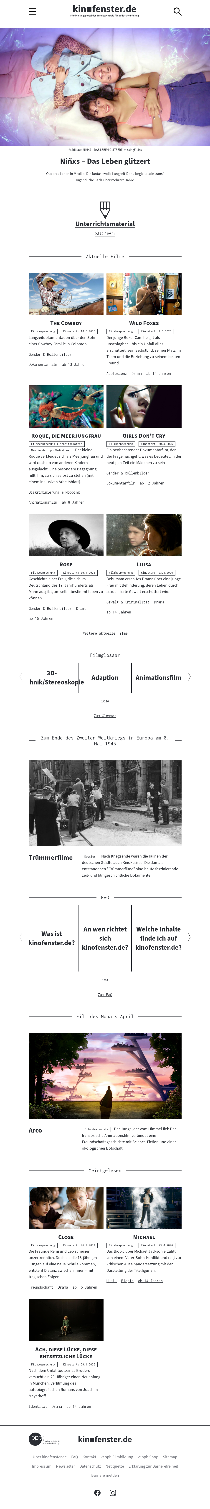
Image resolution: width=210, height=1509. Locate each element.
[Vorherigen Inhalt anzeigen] (21, 677)
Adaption (105, 677)
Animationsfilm (158, 677)
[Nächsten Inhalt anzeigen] (189, 677)
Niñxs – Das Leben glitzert (105, 161)
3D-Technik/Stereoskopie (51, 678)
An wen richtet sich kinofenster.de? (105, 938)
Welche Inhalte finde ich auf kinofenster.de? (158, 938)
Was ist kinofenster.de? (51, 938)
